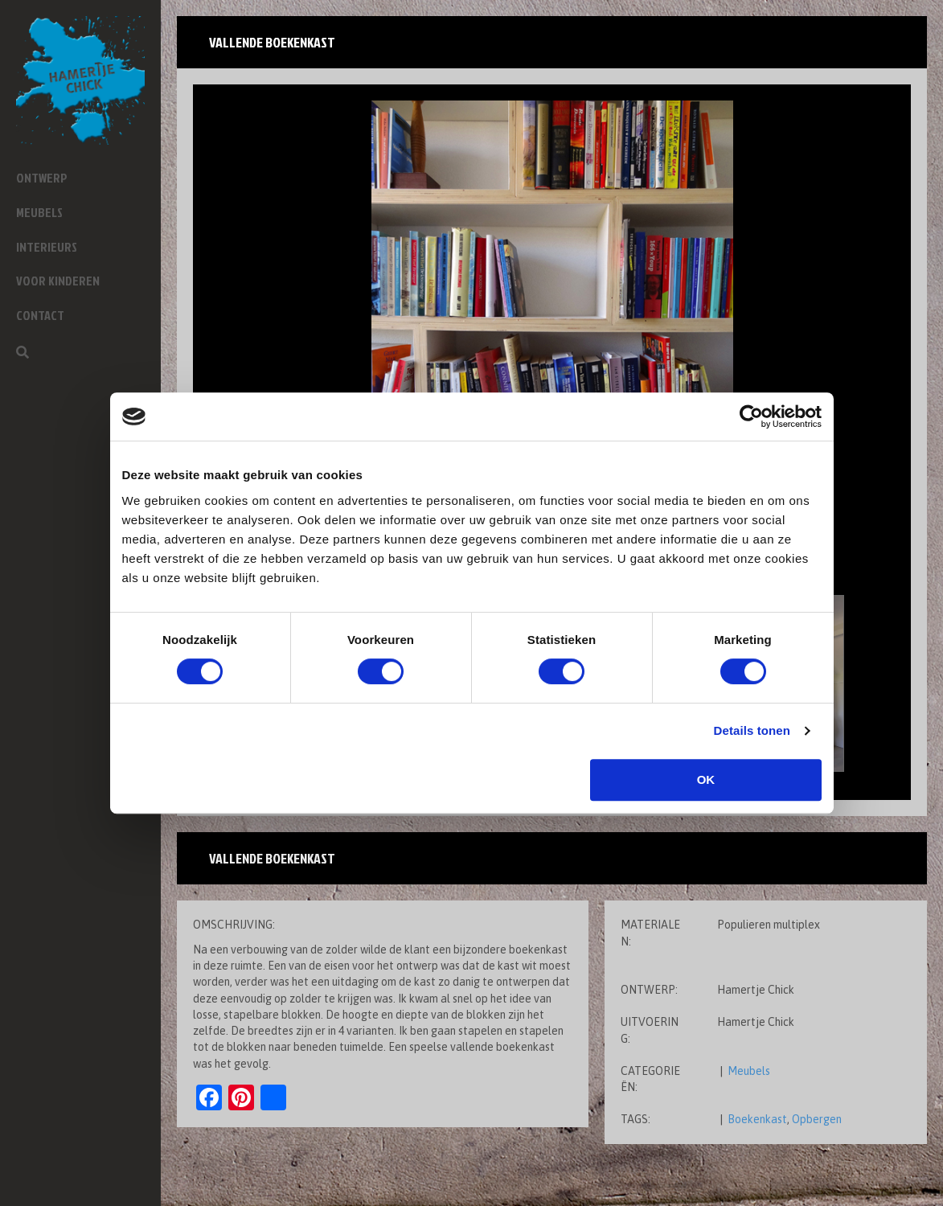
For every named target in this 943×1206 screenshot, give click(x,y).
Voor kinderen (58, 280)
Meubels (39, 212)
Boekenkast (757, 1119)
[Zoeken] (22, 352)
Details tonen (752, 730)
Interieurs (46, 247)
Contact (40, 315)
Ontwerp (42, 178)
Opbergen (817, 1119)
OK (706, 779)
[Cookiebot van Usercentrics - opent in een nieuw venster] (751, 416)
